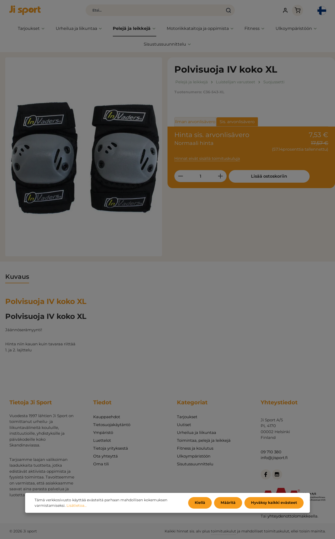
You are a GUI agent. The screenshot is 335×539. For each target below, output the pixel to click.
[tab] (17, 277)
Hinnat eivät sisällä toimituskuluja (207, 158)
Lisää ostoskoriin (268, 176)
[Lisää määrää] (220, 176)
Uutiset (184, 424)
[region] (84, 157)
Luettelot (102, 440)
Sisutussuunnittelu (195, 463)
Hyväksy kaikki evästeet (274, 502)
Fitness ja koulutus (195, 448)
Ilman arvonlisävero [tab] (195, 121)
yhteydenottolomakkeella (292, 516)
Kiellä (201, 502)
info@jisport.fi (274, 457)
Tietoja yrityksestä (110, 448)
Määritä (228, 502)
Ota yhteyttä (105, 456)
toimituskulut (223, 531)
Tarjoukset (187, 416)
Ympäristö (103, 432)
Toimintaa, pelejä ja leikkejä (204, 440)
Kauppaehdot (106, 416)
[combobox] (151, 10)
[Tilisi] (284, 10)
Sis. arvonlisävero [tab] (237, 121)
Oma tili (101, 463)
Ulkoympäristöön (193, 456)
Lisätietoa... (76, 505)
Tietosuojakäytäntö (111, 424)
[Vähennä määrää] (180, 176)
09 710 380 (271, 451)
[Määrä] (200, 176)
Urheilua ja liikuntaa (196, 432)
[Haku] (226, 10)
